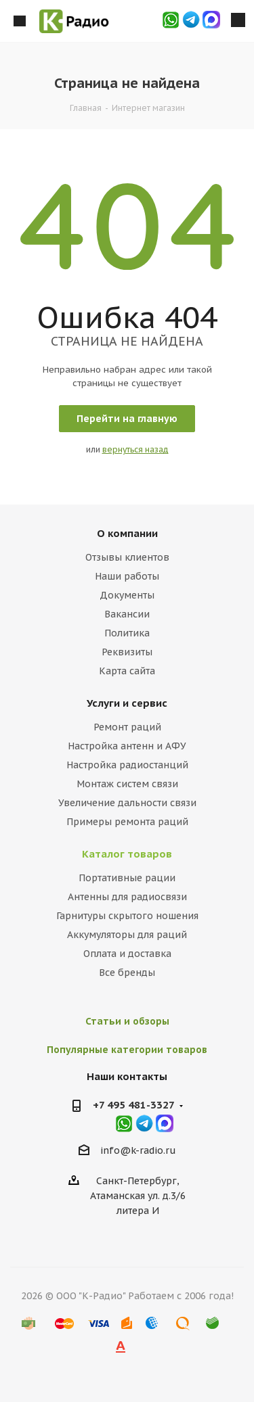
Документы (127, 595)
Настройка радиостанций (127, 765)
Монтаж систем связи (127, 784)
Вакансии (127, 614)
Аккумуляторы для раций (127, 935)
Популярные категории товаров (127, 1050)
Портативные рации (127, 878)
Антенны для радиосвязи (127, 897)
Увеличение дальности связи (127, 803)
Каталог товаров (127, 853)
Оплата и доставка (127, 954)
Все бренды (127, 972)
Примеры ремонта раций (127, 822)
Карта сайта (127, 671)
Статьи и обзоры (127, 1021)
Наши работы (127, 576)
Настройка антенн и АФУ (127, 746)
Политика (127, 633)
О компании (127, 533)
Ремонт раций (127, 727)
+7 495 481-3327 (134, 1104)
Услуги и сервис (127, 703)
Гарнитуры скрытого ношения (127, 916)
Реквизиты (127, 652)
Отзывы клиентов (127, 557)
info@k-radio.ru (138, 1151)
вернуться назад (135, 449)
